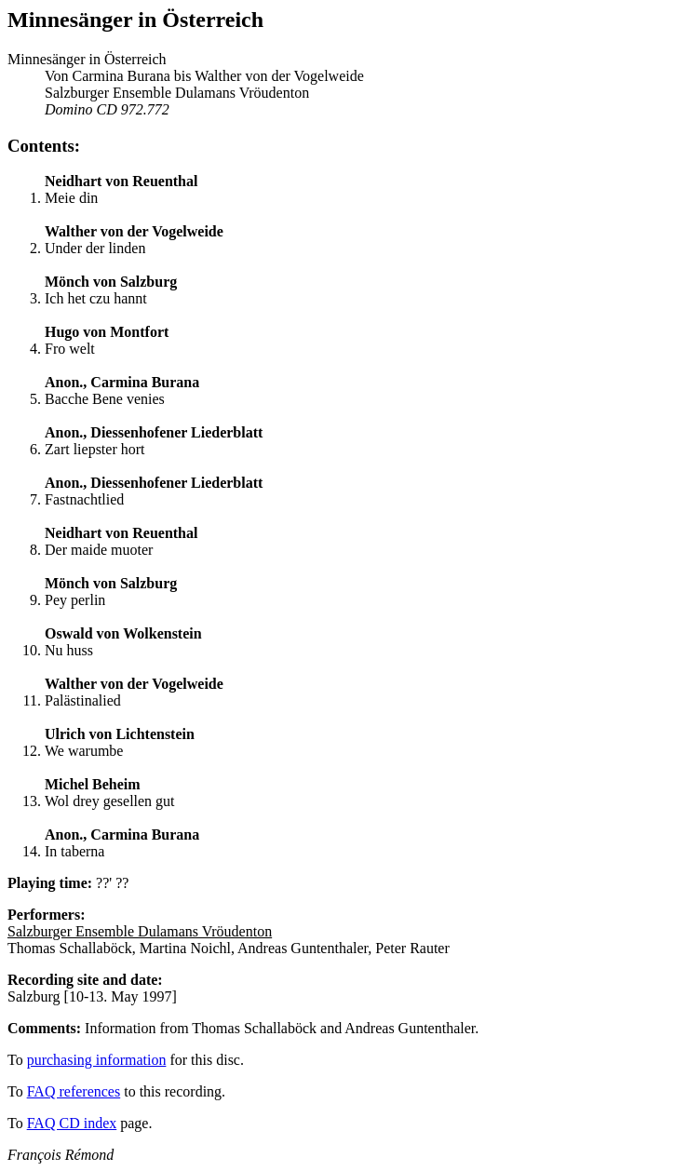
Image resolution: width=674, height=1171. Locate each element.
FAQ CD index (72, 1123)
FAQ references (74, 1091)
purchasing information (97, 1060)
